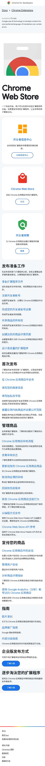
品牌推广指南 (10, 627)
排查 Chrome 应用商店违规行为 (20, 499)
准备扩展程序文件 (12, 281)
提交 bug (5, 735)
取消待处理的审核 (12, 477)
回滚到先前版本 (11, 488)
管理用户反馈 (10, 564)
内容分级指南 (10, 638)
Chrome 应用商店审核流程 (17, 441)
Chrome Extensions (22, 10)
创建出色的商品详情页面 (16, 334)
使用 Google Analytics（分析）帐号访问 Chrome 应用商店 (21, 591)
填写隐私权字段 (11, 396)
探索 (22, 251)
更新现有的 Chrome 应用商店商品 (22, 466)
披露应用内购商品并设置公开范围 (22, 409)
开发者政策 (22, 235)
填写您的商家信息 (12, 387)
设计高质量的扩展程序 (15, 348)
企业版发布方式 (15, 651)
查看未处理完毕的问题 (10, 739)
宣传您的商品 (13, 542)
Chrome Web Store (20, 92)
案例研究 (5, 753)
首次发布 (9, 364)
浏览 (22, 202)
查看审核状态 (10, 455)
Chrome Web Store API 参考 (18, 527)
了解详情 (11, 663)
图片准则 (7, 616)
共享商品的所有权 (12, 320)
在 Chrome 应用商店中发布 (18, 379)
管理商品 (9, 425)
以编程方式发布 (11, 513)
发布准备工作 (13, 266)
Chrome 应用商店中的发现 (17, 550)
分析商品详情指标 (12, 575)
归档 (3, 757)
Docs (5, 10)
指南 (6, 608)
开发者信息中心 (22, 139)
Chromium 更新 (8, 749)
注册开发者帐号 (11, 295)
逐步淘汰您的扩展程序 (21, 672)
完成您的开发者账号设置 (16, 309)
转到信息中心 (22, 155)
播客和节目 (6, 761)
